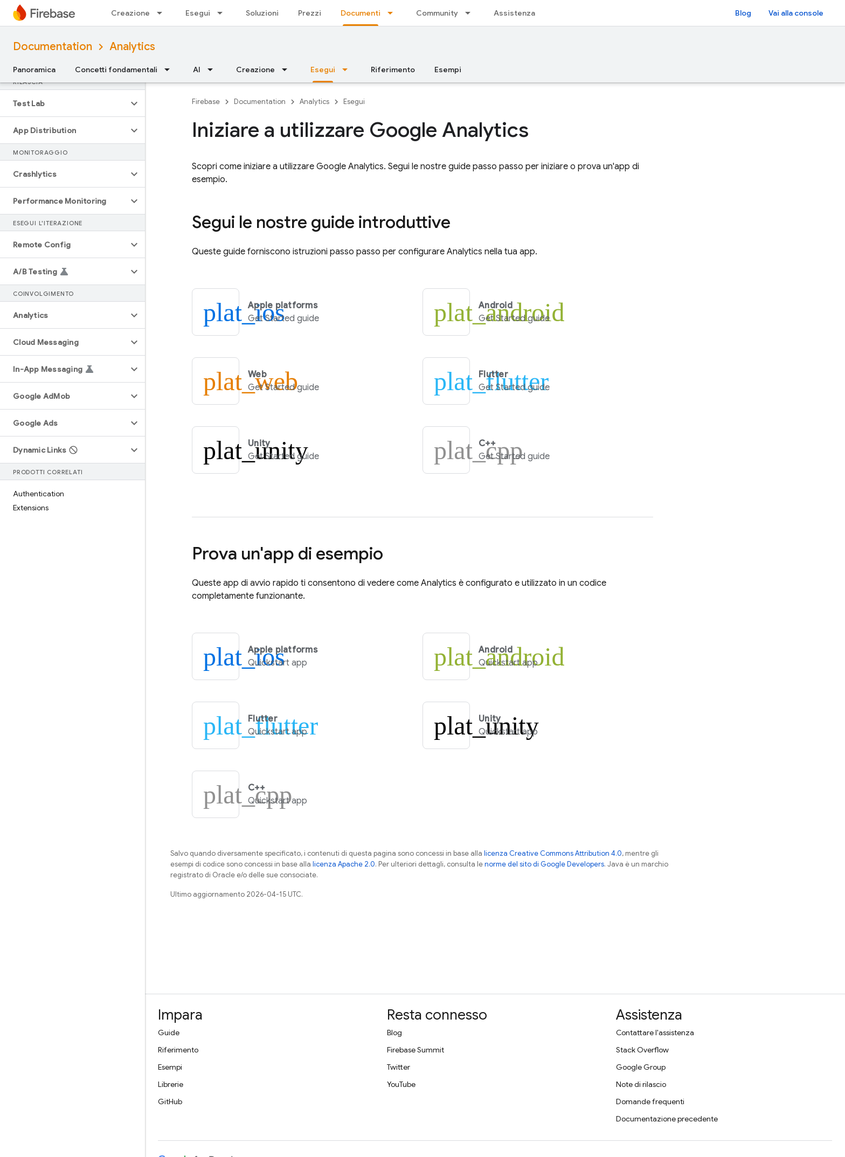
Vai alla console (795, 13)
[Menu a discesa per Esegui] (223, 13)
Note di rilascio (641, 1084)
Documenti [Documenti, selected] (360, 13)
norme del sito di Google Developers (544, 864)
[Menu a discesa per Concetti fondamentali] (170, 69)
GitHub (170, 1101)
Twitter (398, 1067)
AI (196, 69)
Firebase (206, 101)
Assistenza (514, 13)
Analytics (132, 46)
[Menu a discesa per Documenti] (393, 13)
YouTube (401, 1084)
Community (437, 13)
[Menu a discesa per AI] (213, 69)
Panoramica (34, 69)
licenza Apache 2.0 (344, 864)
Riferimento (393, 69)
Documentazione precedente (667, 1119)
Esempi (447, 69)
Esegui (197, 13)
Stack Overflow (642, 1050)
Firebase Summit (415, 1050)
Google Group (641, 1067)
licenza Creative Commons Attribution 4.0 (553, 853)
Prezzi (309, 13)
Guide (168, 1032)
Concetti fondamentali (116, 69)
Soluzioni (262, 13)
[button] (64, 103)
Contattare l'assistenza (655, 1032)
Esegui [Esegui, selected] (322, 69)
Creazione (130, 13)
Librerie (170, 1084)
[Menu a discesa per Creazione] (163, 13)
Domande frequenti (650, 1101)
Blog (743, 13)
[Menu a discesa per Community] (471, 13)
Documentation (52, 46)
